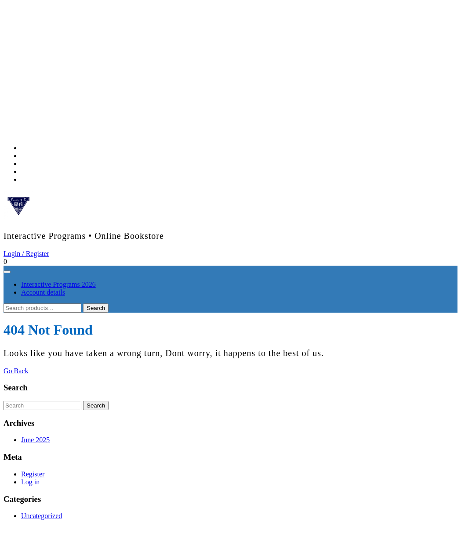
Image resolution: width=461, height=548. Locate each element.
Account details (43, 292)
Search (96, 308)
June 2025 (35, 439)
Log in (30, 482)
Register (32, 474)
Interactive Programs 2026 (58, 284)
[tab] (7, 271)
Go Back (16, 371)
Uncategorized (41, 515)
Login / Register (26, 253)
